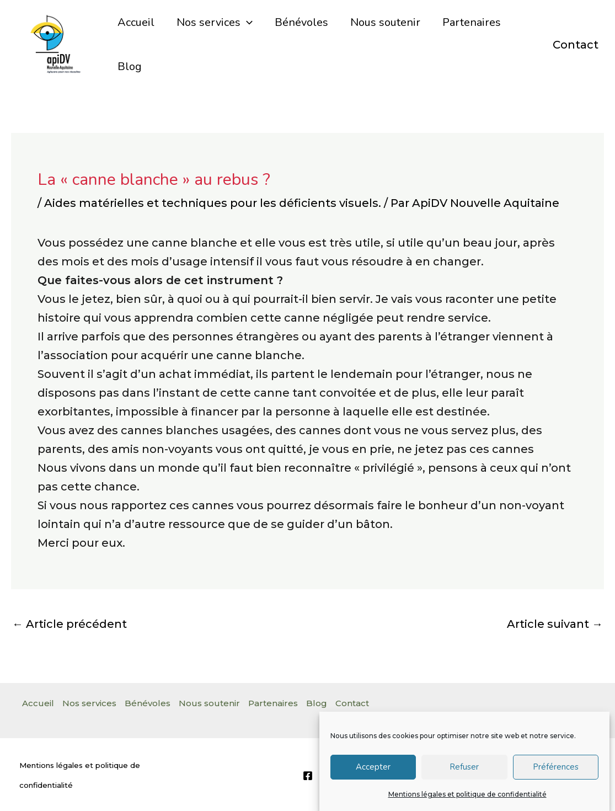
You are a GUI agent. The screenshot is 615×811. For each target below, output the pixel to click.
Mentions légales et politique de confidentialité (467, 801)
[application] (246, 23)
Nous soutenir (385, 22)
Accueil (135, 22)
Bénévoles (301, 22)
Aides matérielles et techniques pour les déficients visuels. (212, 203)
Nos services (215, 23)
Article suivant (555, 624)
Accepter (373, 774)
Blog (129, 66)
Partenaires (471, 22)
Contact (575, 44)
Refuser (464, 774)
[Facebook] (308, 776)
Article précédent (69, 624)
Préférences (556, 774)
